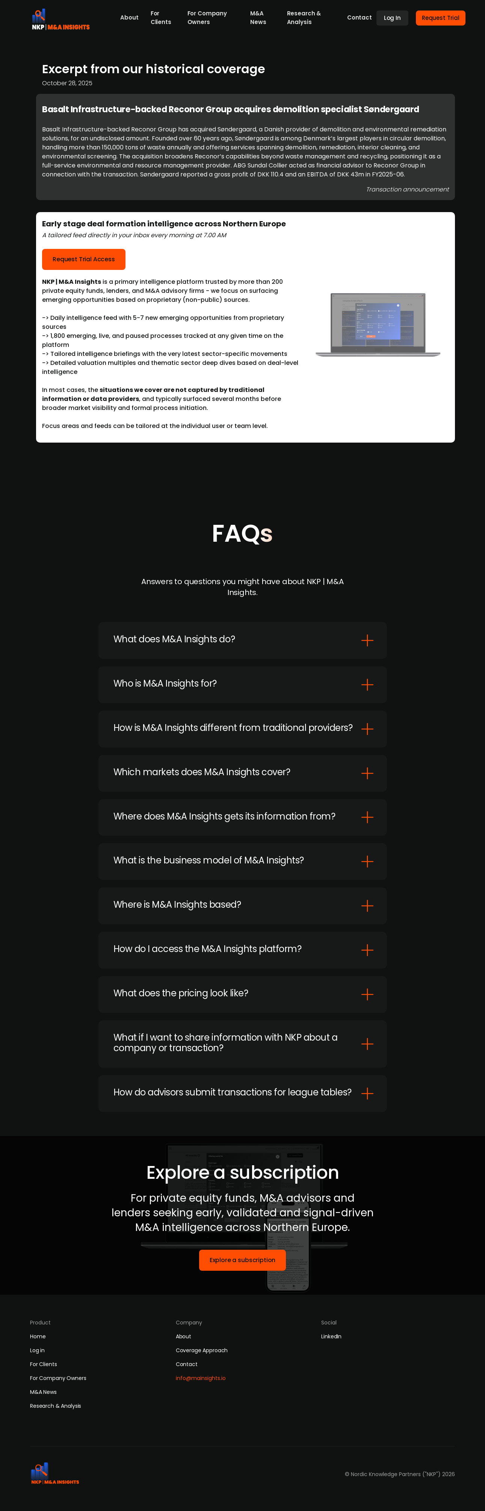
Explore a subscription (242, 1260)
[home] (63, 17)
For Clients (161, 17)
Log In (392, 18)
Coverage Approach (202, 1350)
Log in (37, 1350)
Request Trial (440, 18)
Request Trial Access (84, 264)
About (129, 17)
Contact (359, 17)
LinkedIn (331, 1336)
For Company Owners (207, 17)
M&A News (258, 17)
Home (37, 1336)
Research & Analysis (304, 17)
